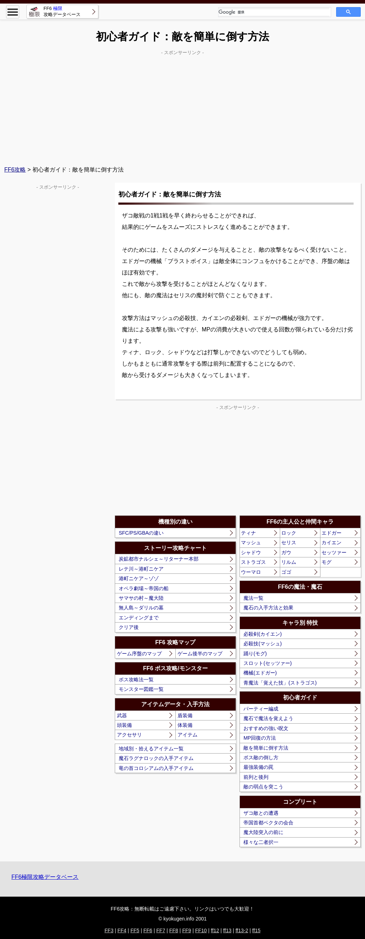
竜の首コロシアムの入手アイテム (156, 768)
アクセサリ (129, 735)
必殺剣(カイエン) (262, 634)
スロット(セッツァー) (267, 663)
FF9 (186, 930)
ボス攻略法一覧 (136, 679)
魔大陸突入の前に (263, 832)
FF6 (147, 930)
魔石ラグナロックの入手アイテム (156, 758)
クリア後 (129, 627)
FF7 (160, 930)
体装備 (185, 725)
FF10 (201, 930)
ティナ (248, 533)
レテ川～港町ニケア (141, 569)
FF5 (134, 930)
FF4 (122, 930)
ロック (288, 533)
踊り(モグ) (255, 653)
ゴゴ (286, 572)
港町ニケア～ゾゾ (139, 578)
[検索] (274, 12)
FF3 (108, 930)
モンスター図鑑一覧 (141, 689)
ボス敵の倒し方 (260, 757)
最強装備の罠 (258, 767)
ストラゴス (253, 562)
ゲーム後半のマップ (200, 653)
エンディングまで (139, 617)
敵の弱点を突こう (263, 787)
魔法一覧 (253, 598)
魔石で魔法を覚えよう (268, 718)
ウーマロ (251, 572)
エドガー (331, 533)
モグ (326, 562)
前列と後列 (255, 777)
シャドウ (251, 552)
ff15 (256, 930)
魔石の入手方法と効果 (268, 607)
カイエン (331, 542)
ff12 (215, 930)
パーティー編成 (260, 709)
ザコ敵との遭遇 (260, 813)
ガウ (286, 552)
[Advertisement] (182, 107)
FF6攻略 (15, 170)
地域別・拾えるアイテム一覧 (151, 748)
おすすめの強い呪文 (265, 728)
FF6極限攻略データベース (44, 877)
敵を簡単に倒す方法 (265, 748)
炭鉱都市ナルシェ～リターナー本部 (159, 559)
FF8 (173, 930)
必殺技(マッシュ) (262, 643)
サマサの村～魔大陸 (141, 598)
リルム (288, 562)
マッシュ (251, 542)
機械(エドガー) (260, 673)
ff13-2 (242, 930)
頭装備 (124, 725)
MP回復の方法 (259, 738)
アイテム (187, 735)
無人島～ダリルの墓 (141, 607)
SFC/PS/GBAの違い (141, 533)
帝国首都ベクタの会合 (268, 822)
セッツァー (334, 552)
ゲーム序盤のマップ (139, 653)
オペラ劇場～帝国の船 (144, 588)
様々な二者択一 (260, 842)
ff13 (227, 930)
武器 (122, 715)
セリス (288, 542)
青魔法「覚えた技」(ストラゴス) (280, 683)
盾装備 (185, 715)
